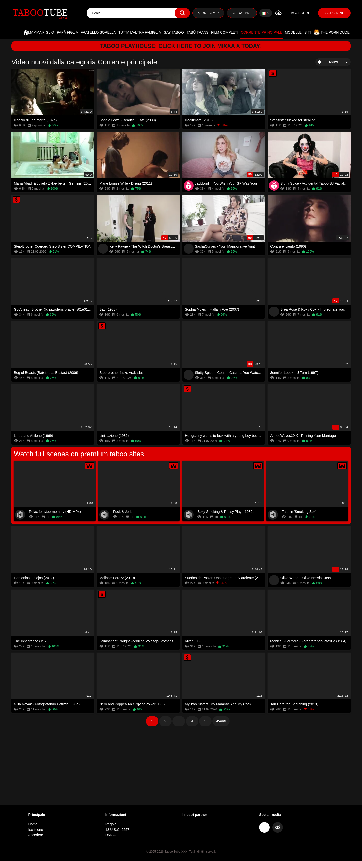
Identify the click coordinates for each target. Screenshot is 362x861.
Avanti (221, 721)
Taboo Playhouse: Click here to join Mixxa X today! (181, 46)
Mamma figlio (41, 32)
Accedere (300, 13)
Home (26, 32)
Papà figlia (67, 32)
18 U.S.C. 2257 (117, 830)
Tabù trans (197, 32)
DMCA (110, 835)
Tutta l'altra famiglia (139, 32)
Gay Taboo (174, 32)
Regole (110, 824)
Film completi (224, 32)
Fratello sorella (98, 32)
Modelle (293, 32)
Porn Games (208, 13)
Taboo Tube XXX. (176, 851)
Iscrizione (334, 13)
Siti (307, 32)
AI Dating (242, 13)
